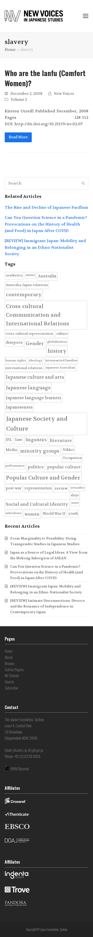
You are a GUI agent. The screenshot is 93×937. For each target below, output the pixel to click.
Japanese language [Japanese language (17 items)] (28, 388)
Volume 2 (19, 99)
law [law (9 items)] (18, 439)
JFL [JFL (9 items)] (9, 439)
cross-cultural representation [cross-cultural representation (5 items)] (29, 334)
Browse (9, 663)
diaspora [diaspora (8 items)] (14, 342)
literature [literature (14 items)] (61, 440)
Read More (18, 137)
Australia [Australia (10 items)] (47, 276)
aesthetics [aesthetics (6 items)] (14, 275)
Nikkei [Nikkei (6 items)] (68, 450)
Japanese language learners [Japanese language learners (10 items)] (33, 397)
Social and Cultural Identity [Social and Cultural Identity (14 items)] (37, 504)
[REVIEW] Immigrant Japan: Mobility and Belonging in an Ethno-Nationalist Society (45, 247)
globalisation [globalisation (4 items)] (57, 342)
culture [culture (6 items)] (62, 334)
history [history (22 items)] (57, 351)
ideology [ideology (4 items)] (35, 360)
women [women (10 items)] (32, 514)
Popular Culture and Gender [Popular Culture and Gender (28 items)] (43, 477)
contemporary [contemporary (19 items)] (24, 295)
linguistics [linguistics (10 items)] (36, 439)
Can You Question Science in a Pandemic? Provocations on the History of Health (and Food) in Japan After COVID (46, 224)
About (9, 657)
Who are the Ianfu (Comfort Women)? (45, 77)
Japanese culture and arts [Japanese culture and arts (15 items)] (35, 377)
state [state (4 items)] (75, 503)
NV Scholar (12, 675)
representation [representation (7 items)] (38, 488)
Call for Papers (14, 669)
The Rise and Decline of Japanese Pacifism (46, 207)
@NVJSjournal (19, 768)
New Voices (64, 93)
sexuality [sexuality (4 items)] (78, 488)
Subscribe (11, 687)
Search (9, 681)
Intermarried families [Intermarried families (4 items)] (61, 360)
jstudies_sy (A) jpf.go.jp (28, 750)
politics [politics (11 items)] (36, 467)
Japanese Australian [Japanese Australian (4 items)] (60, 368)
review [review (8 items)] (61, 488)
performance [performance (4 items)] (15, 466)
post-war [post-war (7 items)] (14, 488)
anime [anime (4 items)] (30, 275)
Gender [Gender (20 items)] (35, 343)
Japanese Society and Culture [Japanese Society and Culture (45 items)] (36, 424)
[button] (85, 16)
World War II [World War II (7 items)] (54, 513)
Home (8, 651)
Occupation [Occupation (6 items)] (72, 458)
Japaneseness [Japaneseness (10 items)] (19, 407)
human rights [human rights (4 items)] (15, 360)
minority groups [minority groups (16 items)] (39, 451)
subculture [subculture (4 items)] (13, 513)
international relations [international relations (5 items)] (23, 368)
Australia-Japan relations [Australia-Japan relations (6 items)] (27, 285)
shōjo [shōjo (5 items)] (75, 495)
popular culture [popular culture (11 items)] (64, 467)
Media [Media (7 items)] (11, 450)
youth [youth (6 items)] (73, 513)
